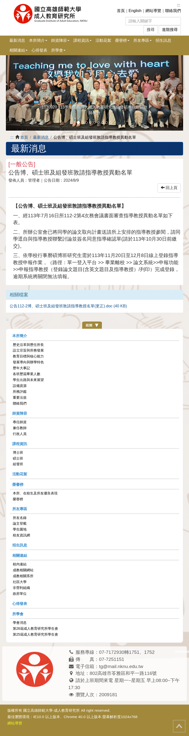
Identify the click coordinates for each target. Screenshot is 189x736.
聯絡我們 (173, 11)
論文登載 (20, 523)
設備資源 (20, 386)
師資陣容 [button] (60, 40)
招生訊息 (163, 40)
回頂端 (179, 726)
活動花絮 (103, 40)
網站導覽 (153, 11)
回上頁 (169, 188)
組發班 (18, 464)
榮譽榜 (17, 484)
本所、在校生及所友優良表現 (35, 493)
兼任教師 (20, 428)
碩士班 (18, 458)
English (135, 11)
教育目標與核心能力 (28, 356)
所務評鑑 (20, 392)
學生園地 (20, 529)
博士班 (18, 452)
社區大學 (20, 582)
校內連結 (20, 564)
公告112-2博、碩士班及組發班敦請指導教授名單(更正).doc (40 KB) (68, 306)
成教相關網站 (23, 570)
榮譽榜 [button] (122, 40)
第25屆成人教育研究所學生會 (35, 634)
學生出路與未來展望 (28, 380)
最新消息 (17, 40)
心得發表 (39, 50)
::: (178, 5)
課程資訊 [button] (82, 40)
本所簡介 (19, 336)
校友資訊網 (21, 535)
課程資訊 (19, 444)
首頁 (121, 11)
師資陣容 (19, 413)
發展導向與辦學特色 (28, 362)
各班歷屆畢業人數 (26, 374)
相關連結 (19, 555)
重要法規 (20, 397)
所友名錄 (20, 518)
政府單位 (20, 594)
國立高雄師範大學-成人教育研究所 (51, 710)
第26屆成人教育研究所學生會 (35, 628)
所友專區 (19, 509)
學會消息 (20, 623)
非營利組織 (21, 588)
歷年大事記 (21, 368)
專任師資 (20, 422)
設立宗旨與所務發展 (28, 350)
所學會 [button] (58, 50)
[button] (19, 93)
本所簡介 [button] (38, 40)
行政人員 (20, 434)
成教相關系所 (23, 576)
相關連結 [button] (18, 50)
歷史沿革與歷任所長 (28, 345)
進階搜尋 (170, 29)
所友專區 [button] (142, 40)
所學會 (17, 614)
